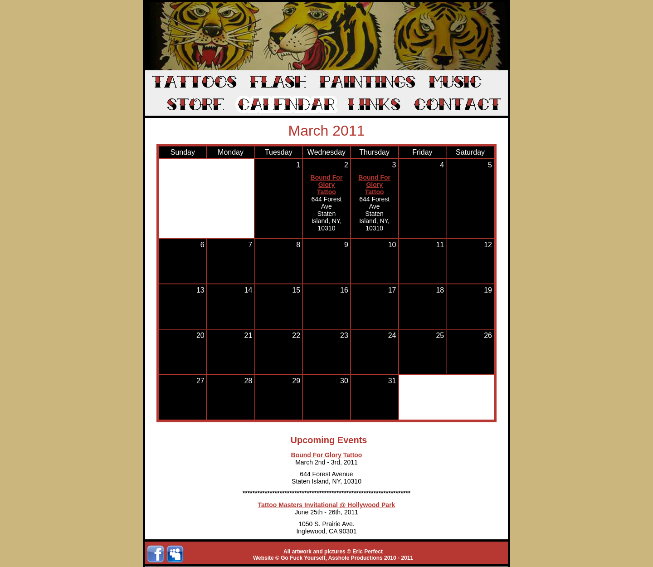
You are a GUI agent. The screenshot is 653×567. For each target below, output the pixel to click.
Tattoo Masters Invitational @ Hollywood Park (326, 504)
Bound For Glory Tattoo (327, 185)
